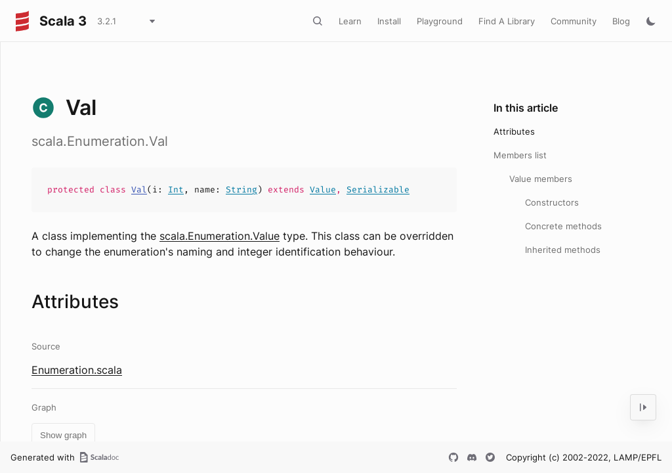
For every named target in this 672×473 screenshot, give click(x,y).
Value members (540, 178)
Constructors (552, 202)
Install (389, 21)
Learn (350, 21)
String (241, 189)
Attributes (514, 131)
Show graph (63, 435)
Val (139, 189)
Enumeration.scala (77, 369)
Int (176, 189)
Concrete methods (563, 226)
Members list (520, 155)
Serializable (378, 189)
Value (323, 189)
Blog (621, 21)
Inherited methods (562, 249)
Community (574, 21)
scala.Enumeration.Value (219, 235)
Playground (440, 21)
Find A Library (506, 21)
